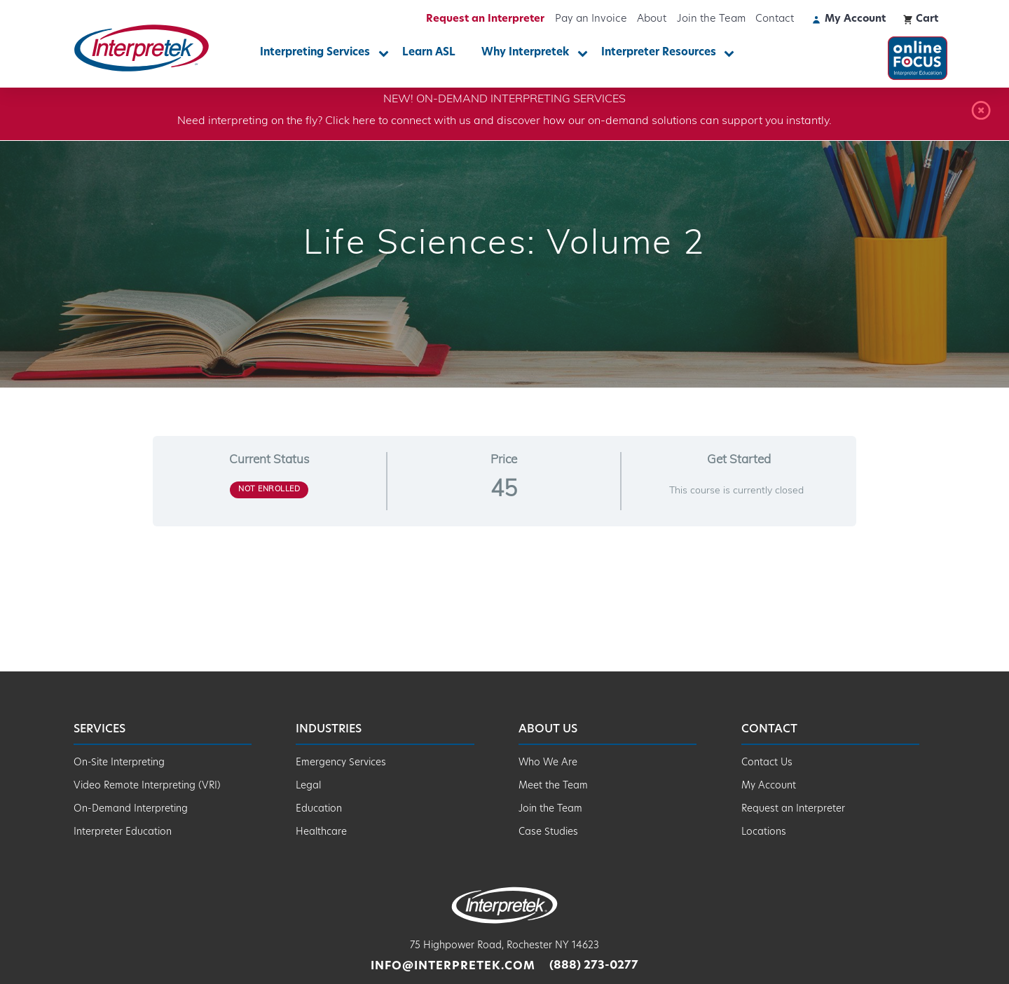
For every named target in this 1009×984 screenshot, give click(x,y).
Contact (774, 19)
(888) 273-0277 (593, 966)
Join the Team (711, 19)
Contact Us (766, 762)
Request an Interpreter (485, 19)
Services (99, 729)
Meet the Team (553, 786)
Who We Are (548, 762)
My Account (768, 786)
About (651, 19)
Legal (308, 786)
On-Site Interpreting (119, 762)
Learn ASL (428, 53)
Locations (763, 832)
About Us (548, 729)
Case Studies (548, 832)
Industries (329, 729)
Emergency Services (341, 762)
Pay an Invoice (591, 19)
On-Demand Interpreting (131, 809)
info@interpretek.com (453, 966)
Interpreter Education (123, 832)
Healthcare (321, 832)
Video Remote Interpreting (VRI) (147, 786)
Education (319, 809)
